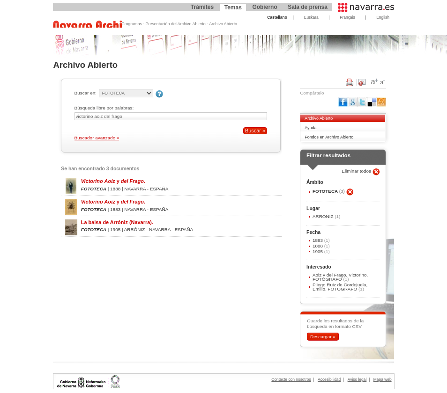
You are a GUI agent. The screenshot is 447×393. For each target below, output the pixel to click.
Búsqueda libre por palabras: (104, 107)
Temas (233, 7)
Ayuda (310, 127)
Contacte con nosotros (291, 379)
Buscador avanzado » (96, 137)
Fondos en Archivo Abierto (329, 137)
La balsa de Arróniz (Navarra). (117, 222)
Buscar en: (85, 92)
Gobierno (264, 7)
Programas (132, 24)
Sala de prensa (308, 7)
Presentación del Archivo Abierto (176, 24)
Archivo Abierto (319, 118)
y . (113, 181)
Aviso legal (357, 379)
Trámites (202, 7)
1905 (318, 251)
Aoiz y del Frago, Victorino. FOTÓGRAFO (340, 277)
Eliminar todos (357, 171)
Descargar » (322, 336)
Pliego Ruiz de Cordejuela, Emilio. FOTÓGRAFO (340, 286)
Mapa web (382, 379)
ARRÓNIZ (324, 216)
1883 (318, 240)
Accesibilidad (329, 379)
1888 (318, 245)
